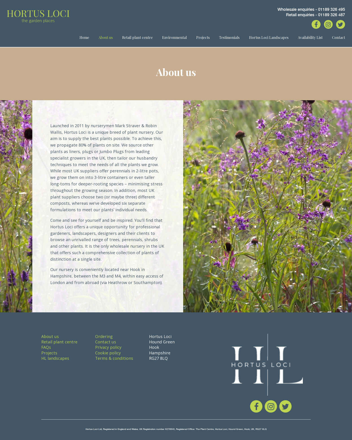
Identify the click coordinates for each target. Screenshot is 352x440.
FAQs (46, 347)
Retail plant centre (137, 38)
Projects (203, 38)
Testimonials (229, 38)
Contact (338, 38)
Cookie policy (108, 353)
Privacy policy (108, 347)
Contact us (105, 341)
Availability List (310, 38)
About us (106, 38)
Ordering (104, 336)
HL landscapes (55, 358)
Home (84, 38)
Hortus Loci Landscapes (268, 38)
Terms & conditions (114, 358)
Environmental (174, 38)
